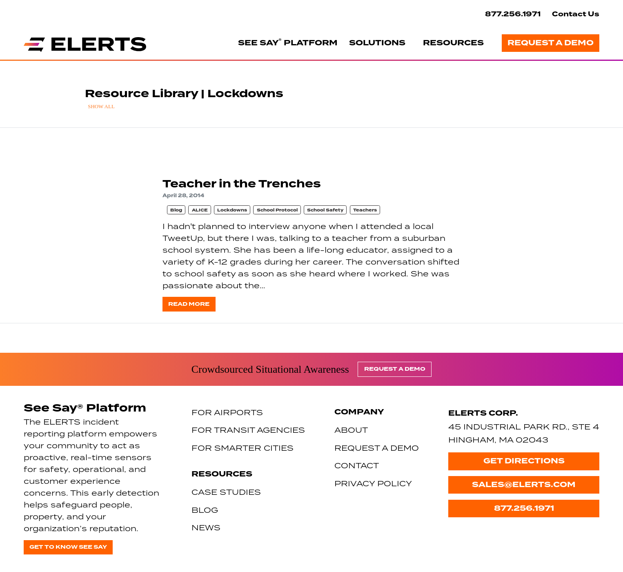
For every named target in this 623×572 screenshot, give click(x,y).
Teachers (365, 210)
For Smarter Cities (242, 448)
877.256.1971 (513, 14)
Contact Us (575, 14)
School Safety (325, 210)
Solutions (377, 43)
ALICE (200, 210)
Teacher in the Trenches (241, 184)
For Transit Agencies (248, 430)
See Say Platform (288, 42)
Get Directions (524, 461)
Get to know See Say (68, 547)
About (351, 430)
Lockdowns (232, 210)
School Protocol (277, 210)
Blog (176, 210)
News (205, 527)
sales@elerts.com (524, 484)
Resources (453, 43)
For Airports (227, 412)
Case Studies (226, 492)
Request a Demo (550, 43)
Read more (188, 304)
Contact (356, 465)
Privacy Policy (373, 483)
